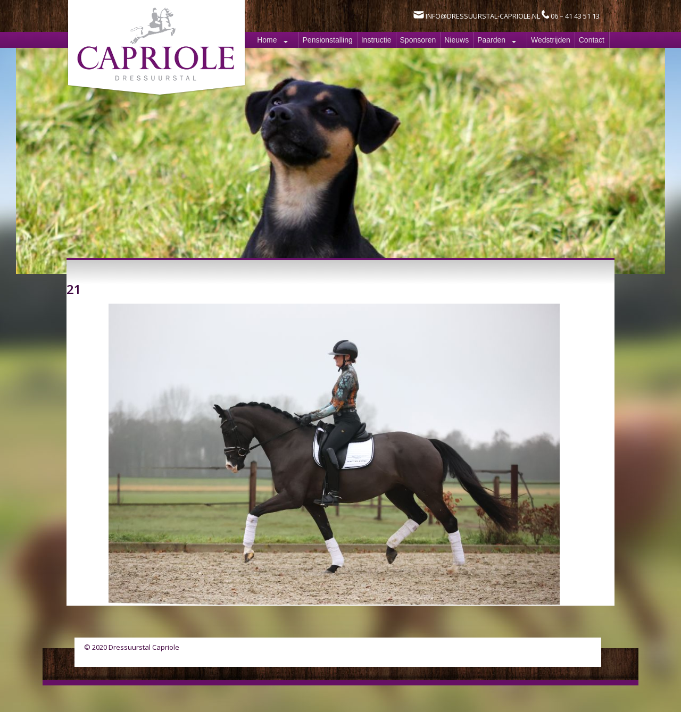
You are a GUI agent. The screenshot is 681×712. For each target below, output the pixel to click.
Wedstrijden (550, 40)
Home (267, 40)
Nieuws (456, 40)
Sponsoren (418, 40)
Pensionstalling (328, 40)
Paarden (491, 40)
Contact (591, 40)
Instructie (376, 40)
